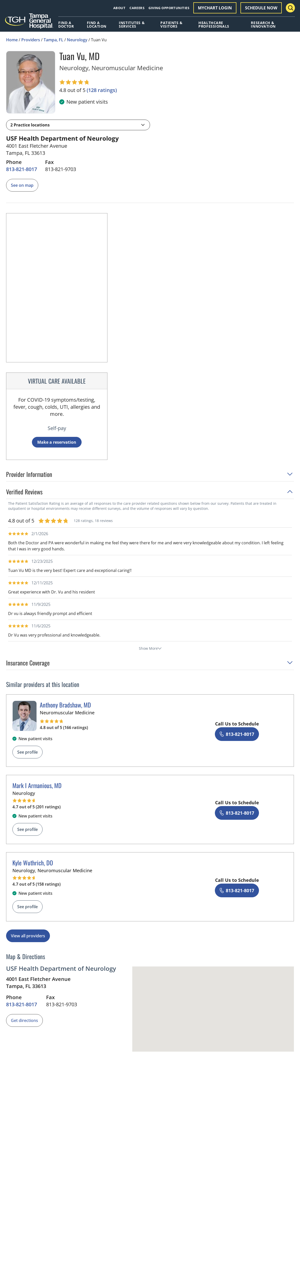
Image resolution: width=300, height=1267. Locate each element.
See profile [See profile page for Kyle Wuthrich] (27, 906)
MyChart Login (215, 8)
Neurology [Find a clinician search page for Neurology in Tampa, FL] (77, 40)
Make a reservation (56, 442)
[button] (78, 125)
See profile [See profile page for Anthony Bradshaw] (27, 752)
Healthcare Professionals (213, 24)
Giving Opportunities (168, 8)
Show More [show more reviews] (150, 648)
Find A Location (96, 24)
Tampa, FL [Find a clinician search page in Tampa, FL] (53, 40)
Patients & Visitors (171, 24)
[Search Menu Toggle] (290, 7)
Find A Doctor (66, 24)
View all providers (28, 936)
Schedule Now (261, 8)
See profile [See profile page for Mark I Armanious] (27, 829)
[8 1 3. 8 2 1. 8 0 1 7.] (21, 169)
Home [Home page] (12, 40)
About (119, 8)
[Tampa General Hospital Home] (29, 22)
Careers (136, 8)
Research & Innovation (263, 24)
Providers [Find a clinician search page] (30, 40)
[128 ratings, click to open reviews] (102, 90)
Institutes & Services (132, 24)
